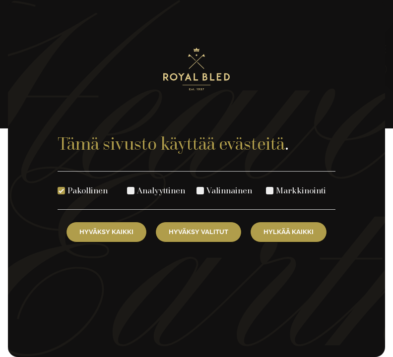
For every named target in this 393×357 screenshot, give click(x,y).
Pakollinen (87, 190)
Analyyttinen (161, 190)
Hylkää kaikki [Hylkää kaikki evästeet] (288, 232)
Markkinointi (301, 190)
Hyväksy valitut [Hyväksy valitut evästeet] (198, 232)
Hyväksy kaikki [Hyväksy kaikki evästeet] (106, 232)
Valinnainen (229, 190)
